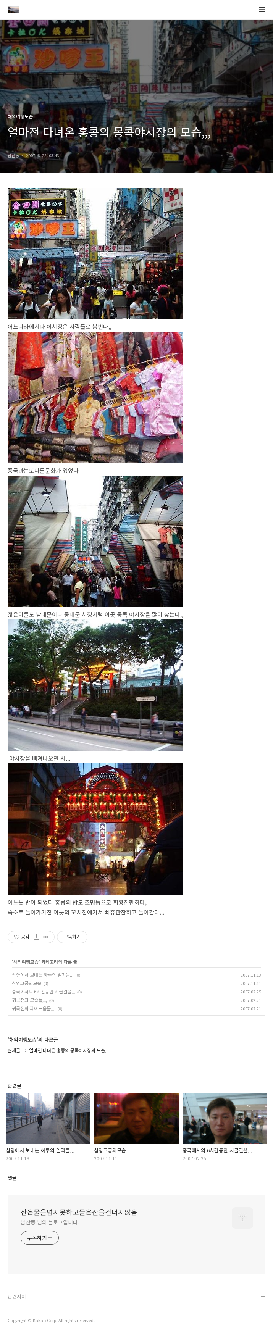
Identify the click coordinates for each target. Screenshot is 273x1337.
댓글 (12, 1177)
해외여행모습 (26, 962)
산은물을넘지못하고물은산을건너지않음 (79, 1211)
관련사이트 (19, 1296)
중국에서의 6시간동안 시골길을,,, (43, 991)
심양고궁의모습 (26, 983)
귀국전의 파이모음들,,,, (33, 1008)
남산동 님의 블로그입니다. (50, 1222)
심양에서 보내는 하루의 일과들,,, (42, 974)
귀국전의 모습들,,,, (29, 1000)
